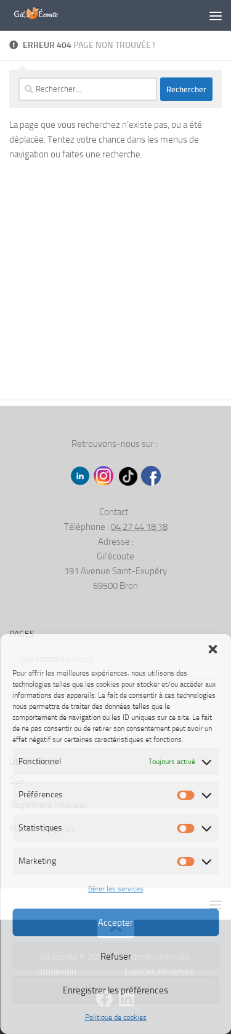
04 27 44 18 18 (139, 526)
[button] (212, 649)
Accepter (115, 922)
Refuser (115, 956)
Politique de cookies (116, 1017)
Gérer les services (116, 889)
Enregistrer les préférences (115, 990)
